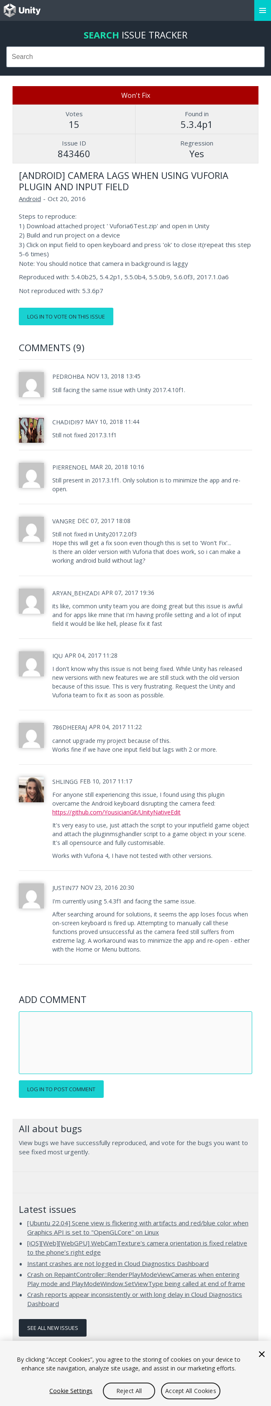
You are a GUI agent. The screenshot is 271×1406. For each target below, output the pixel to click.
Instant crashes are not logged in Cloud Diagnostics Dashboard (118, 1263)
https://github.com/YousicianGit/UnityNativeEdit (116, 812)
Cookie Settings (70, 1391)
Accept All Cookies (190, 1391)
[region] (135, 1373)
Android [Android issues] (30, 198)
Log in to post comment (61, 1089)
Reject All (129, 1391)
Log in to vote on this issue (66, 316)
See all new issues (52, 1328)
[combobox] (135, 57)
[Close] (262, 1354)
